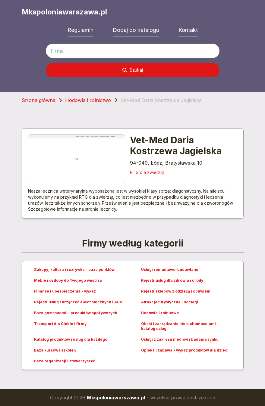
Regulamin (80, 30)
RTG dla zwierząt (147, 172)
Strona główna (38, 100)
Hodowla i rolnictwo (88, 100)
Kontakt (188, 30)
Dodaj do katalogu (136, 30)
